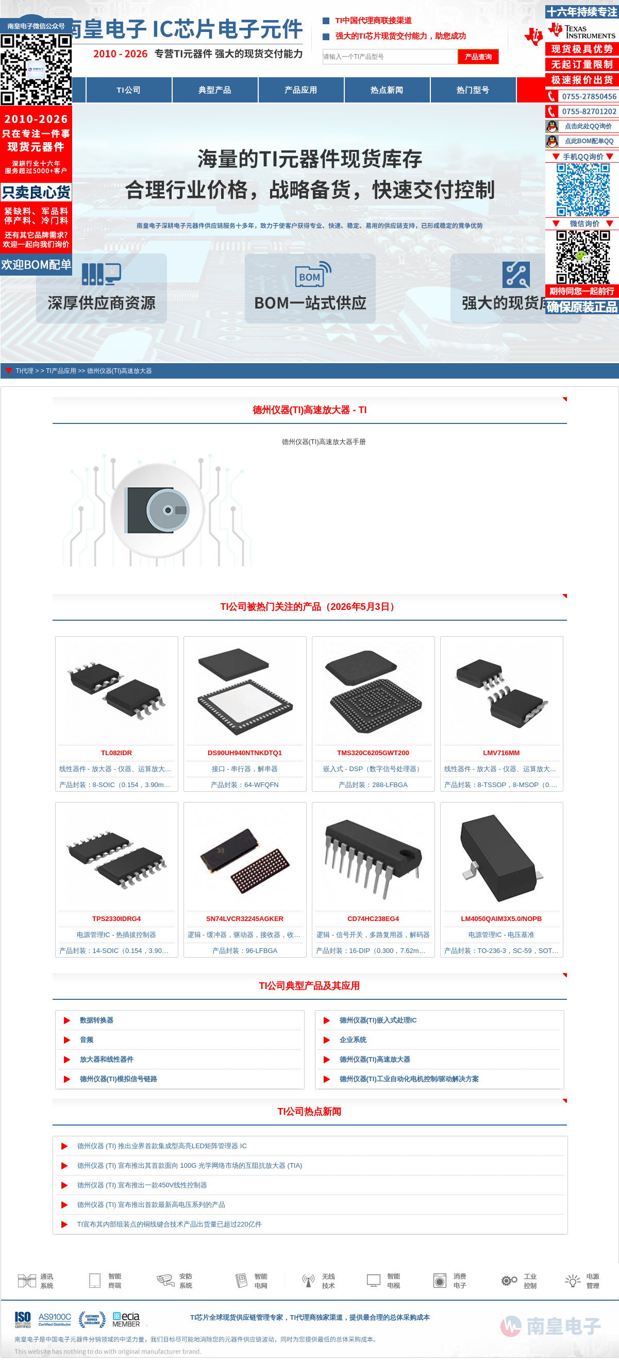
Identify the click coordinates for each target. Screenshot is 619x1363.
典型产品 (214, 90)
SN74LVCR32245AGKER (244, 919)
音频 (86, 1040)
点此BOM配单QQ (589, 141)
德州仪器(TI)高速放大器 (120, 370)
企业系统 (353, 1040)
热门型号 (473, 90)
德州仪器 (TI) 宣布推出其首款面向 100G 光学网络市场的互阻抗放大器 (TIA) (190, 1165)
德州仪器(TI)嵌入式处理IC (378, 1020)
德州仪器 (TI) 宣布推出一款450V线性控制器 (142, 1185)
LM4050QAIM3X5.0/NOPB (501, 919)
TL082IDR (116, 753)
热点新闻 (387, 90)
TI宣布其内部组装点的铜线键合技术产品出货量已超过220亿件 (169, 1224)
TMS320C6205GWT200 (373, 753)
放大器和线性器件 (106, 1059)
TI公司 (128, 90)
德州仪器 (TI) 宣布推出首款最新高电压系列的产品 (151, 1204)
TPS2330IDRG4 (116, 919)
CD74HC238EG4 (373, 919)
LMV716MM (501, 753)
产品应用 (301, 90)
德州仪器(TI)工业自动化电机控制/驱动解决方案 (409, 1079)
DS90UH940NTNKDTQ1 (245, 753)
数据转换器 (96, 1020)
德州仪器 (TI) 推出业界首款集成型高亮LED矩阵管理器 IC (162, 1146)
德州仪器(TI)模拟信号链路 (118, 1079)
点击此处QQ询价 (588, 126)
